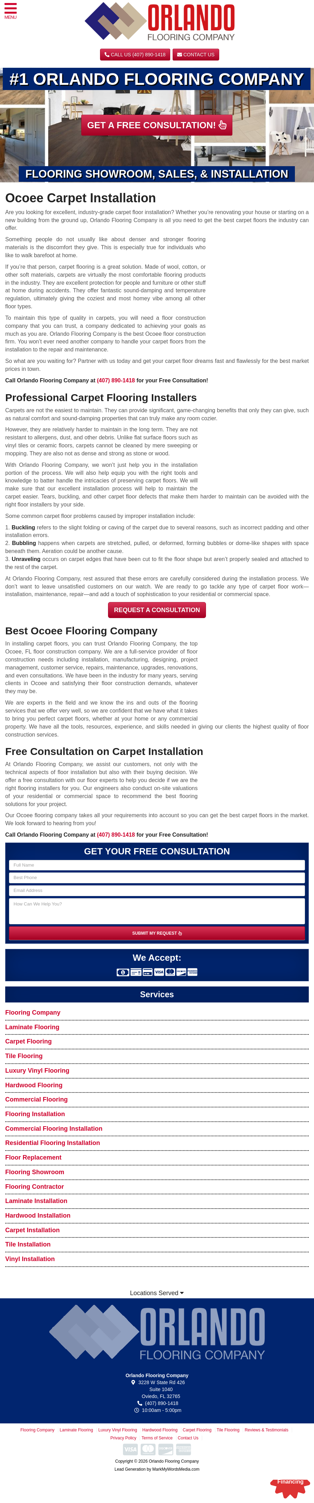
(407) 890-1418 (116, 380)
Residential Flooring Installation (52, 1142)
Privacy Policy (123, 1438)
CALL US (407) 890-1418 (135, 54)
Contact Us (196, 54)
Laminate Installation (36, 1200)
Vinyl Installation (30, 1259)
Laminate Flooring (32, 1027)
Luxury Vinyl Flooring (37, 1070)
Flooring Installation (35, 1114)
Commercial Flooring (36, 1099)
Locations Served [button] (157, 1293)
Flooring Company (32, 1012)
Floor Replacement (33, 1157)
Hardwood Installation (38, 1215)
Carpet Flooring (28, 1041)
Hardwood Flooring (34, 1085)
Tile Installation (28, 1244)
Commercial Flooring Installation (53, 1128)
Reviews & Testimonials (266, 1430)
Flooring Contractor (34, 1186)
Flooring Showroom (34, 1172)
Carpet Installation (32, 1230)
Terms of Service (156, 1438)
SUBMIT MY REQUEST (157, 933)
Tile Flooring (24, 1056)
